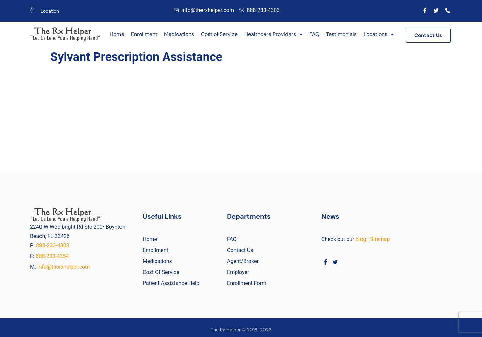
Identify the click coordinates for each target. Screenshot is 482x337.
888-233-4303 (53, 245)
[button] (428, 36)
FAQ (314, 34)
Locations (379, 34)
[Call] (448, 10)
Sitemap (380, 239)
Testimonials (341, 34)
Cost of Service (219, 34)
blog (361, 239)
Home (117, 34)
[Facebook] (425, 10)
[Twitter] (436, 10)
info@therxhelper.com (63, 267)
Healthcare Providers (273, 34)
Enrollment (144, 34)
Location (50, 11)
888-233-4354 (52, 256)
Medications (179, 34)
